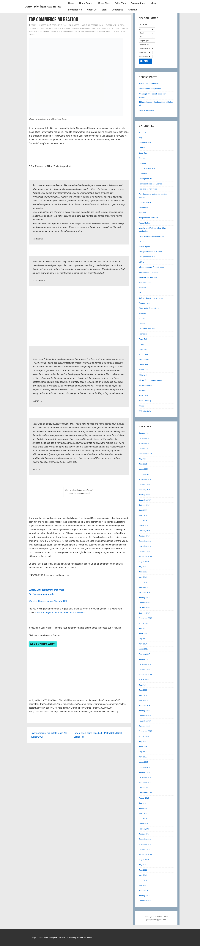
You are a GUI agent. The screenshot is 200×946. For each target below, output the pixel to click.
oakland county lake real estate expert (89, 28)
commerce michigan (61, 28)
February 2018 (144, 592)
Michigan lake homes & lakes (150, 252)
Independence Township (148, 218)
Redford (142, 324)
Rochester (143, 334)
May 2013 (143, 875)
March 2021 (143, 469)
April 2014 (143, 818)
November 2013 (145, 844)
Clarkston (142, 163)
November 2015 (145, 721)
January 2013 (144, 896)
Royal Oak (143, 339)
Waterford (143, 375)
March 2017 (143, 649)
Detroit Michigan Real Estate (43, 6)
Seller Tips (120, 3)
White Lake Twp (145, 401)
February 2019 (144, 531)
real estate (114, 28)
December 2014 (145, 777)
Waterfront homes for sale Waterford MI (48, 601)
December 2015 (145, 716)
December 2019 (145, 500)
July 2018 (143, 567)
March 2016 (143, 700)
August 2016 (144, 680)
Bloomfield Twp (145, 143)
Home (71, 3)
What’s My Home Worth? (43, 644)
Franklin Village (145, 202)
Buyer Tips (103, 3)
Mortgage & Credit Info (148, 277)
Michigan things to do (147, 257)
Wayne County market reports (150, 380)
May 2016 (143, 695)
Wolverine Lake (145, 411)
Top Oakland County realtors (150, 89)
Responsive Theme (84, 937)
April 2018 (143, 582)
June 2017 (143, 633)
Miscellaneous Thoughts (148, 272)
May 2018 (143, 577)
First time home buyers (148, 189)
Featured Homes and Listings (150, 184)
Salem (141, 344)
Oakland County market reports (151, 298)
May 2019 (143, 515)
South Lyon (143, 354)
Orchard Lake (144, 303)
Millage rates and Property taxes (151, 267)
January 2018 (144, 598)
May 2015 (143, 752)
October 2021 (144, 448)
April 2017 (143, 644)
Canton (142, 158)
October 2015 (144, 726)
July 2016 (143, 685)
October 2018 (144, 551)
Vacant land (143, 365)
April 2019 (143, 520)
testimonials (56, 31)
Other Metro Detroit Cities (149, 308)
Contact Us (117, 10)
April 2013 (143, 880)
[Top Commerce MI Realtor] (59, 25)
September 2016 (145, 675)
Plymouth (142, 313)
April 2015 (143, 757)
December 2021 (145, 438)
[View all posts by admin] (33, 25)
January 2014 (144, 834)
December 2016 (145, 664)
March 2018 (143, 587)
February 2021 (144, 474)
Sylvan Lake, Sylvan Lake (149, 83)
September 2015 (145, 731)
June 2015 (143, 747)
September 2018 (145, 556)
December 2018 (145, 541)
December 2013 (145, 839)
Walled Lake (144, 370)
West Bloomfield (145, 385)
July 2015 (143, 741)
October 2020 (144, 484)
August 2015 (144, 736)
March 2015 (143, 762)
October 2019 (144, 505)
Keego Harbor (144, 223)
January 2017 (144, 659)
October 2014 (144, 788)
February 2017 (144, 654)
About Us (92, 10)
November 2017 (145, 608)
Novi (140, 293)
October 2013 (144, 849)
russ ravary (43, 31)
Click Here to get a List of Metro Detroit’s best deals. (60, 612)
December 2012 (145, 901)
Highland (142, 213)
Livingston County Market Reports (152, 236)
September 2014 (145, 793)
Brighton (142, 148)
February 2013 (144, 891)
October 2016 (144, 669)
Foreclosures (75, 10)
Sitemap (132, 10)
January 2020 (144, 495)
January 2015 (144, 772)
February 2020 (144, 490)
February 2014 (144, 829)
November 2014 (145, 783)
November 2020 (145, 479)
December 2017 (145, 603)
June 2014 (143, 808)
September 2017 (145, 618)
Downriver (143, 173)
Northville (142, 288)
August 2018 (144, 562)
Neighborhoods (145, 283)
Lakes (153, 3)
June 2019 (143, 510)
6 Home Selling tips (146, 110)
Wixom (141, 406)
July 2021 (143, 459)
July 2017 (143, 628)
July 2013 (143, 865)
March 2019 (143, 526)
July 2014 (143, 803)
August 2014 (144, 798)
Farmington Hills (145, 179)
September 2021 (145, 454)
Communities (137, 3)
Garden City (143, 207)
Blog (104, 10)
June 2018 (143, 572)
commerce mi (45, 28)
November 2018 (145, 546)
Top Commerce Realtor (73, 31)
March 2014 (143, 824)
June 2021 (143, 464)
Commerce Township (147, 168)
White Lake (143, 396)
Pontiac (142, 318)
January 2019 (144, 536)
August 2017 (144, 623)
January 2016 (144, 711)
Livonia (141, 241)
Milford (141, 262)
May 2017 (143, 639)
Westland (142, 390)
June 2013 (143, 870)
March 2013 (143, 885)
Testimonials (97, 25)
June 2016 (143, 690)
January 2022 (144, 433)
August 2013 (144, 860)
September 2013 (145, 854)
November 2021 (145, 443)
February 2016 (144, 705)
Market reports (144, 246)
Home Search (86, 3)
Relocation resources (147, 329)
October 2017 (144, 613)
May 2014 (143, 813)
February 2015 (144, 767)
